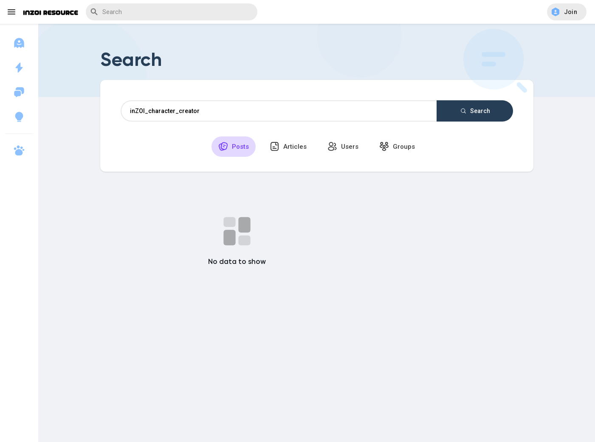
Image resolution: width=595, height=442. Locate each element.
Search (475, 111)
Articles (288, 146)
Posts (233, 146)
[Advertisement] (316, 374)
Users (342, 146)
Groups (397, 146)
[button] (567, 11)
